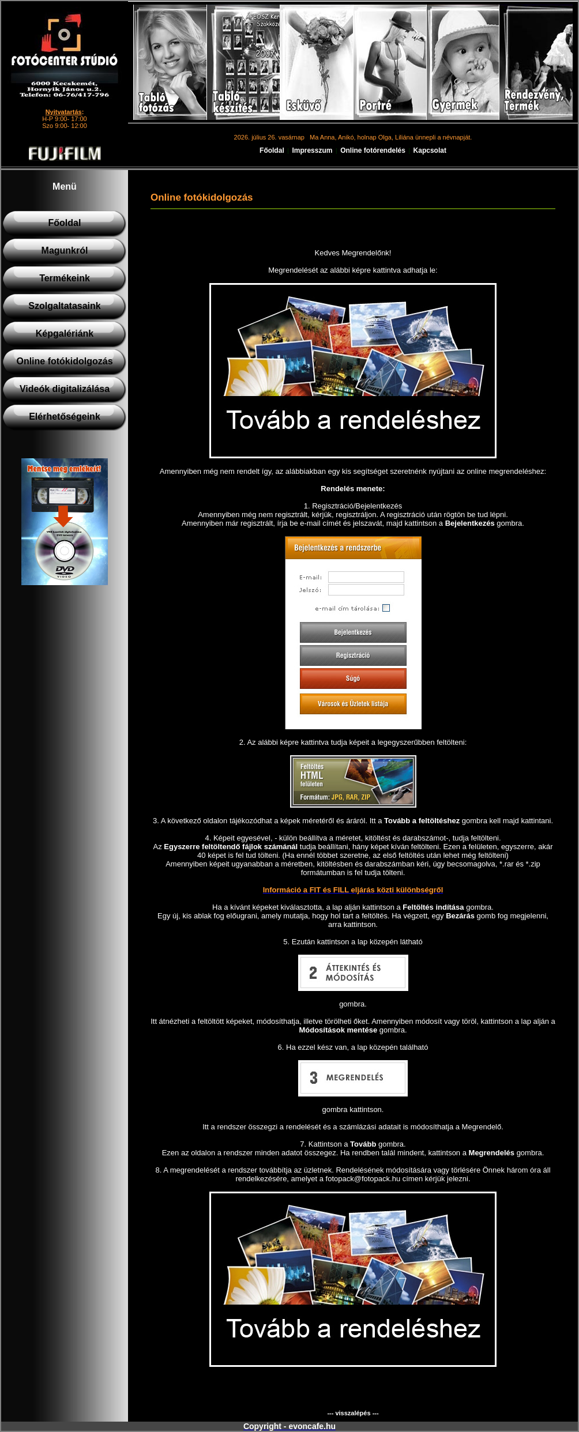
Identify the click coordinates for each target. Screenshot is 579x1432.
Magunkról (65, 250)
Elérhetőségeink (64, 416)
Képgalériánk (64, 333)
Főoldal (272, 150)
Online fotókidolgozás (64, 361)
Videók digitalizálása (65, 389)
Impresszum (312, 150)
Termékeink (64, 278)
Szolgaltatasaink (64, 306)
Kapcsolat (429, 150)
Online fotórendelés (372, 150)
